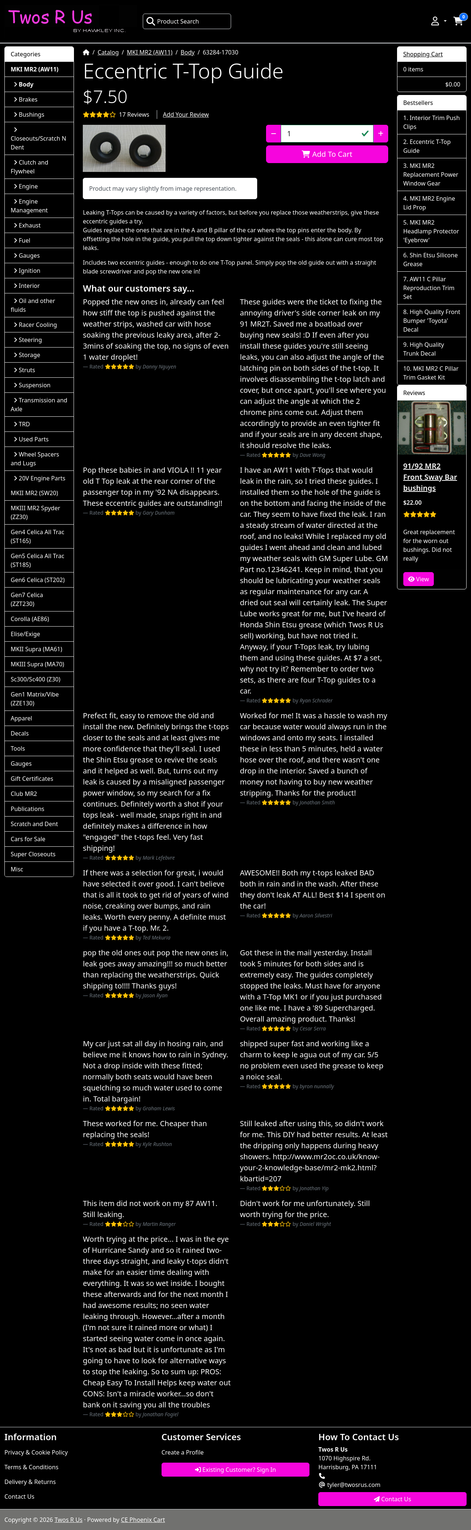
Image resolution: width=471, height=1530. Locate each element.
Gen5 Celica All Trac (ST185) (37, 560)
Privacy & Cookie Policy (36, 1452)
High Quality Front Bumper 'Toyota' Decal (431, 321)
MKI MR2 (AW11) (150, 52)
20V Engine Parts (39, 478)
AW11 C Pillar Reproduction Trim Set (429, 288)
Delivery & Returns (30, 1482)
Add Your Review (186, 114)
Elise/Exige (25, 634)
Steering (28, 340)
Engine (26, 186)
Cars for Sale (28, 839)
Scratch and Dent (34, 824)
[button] (438, 21)
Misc (17, 869)
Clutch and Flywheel (29, 166)
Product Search (172, 21)
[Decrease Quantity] (273, 133)
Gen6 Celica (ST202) (38, 580)
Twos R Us (68, 1520)
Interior (27, 286)
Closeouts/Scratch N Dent (38, 139)
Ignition (27, 271)
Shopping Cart (423, 54)
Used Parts (31, 439)
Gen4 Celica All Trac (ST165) (37, 536)
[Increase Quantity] (380, 133)
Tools (18, 748)
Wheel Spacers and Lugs (35, 458)
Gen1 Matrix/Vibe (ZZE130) (35, 698)
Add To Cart (327, 154)
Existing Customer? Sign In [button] (235, 1470)
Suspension (32, 385)
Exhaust (27, 225)
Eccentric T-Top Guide (427, 146)
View (418, 579)
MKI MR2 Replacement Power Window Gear (430, 174)
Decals (20, 733)
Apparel (21, 718)
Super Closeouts (33, 854)
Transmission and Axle (39, 404)
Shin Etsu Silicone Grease (430, 259)
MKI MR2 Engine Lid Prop (429, 202)
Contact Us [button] (392, 1499)
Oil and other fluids (33, 305)
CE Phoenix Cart (143, 1520)
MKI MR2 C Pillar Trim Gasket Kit (430, 372)
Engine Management (29, 205)
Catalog (108, 52)
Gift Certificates (32, 779)
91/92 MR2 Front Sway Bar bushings (430, 477)
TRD (22, 424)
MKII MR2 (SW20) (34, 493)
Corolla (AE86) (30, 619)
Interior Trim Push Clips (431, 122)
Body (188, 52)
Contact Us (19, 1496)
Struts (24, 370)
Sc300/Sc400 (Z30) (35, 679)
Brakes (26, 99)
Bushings (29, 114)
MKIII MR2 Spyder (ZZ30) (35, 512)
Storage (27, 355)
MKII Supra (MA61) (36, 649)
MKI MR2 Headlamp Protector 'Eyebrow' (431, 231)
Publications (27, 809)
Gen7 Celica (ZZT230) (27, 599)
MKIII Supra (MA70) (37, 664)
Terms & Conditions (31, 1467)
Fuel (22, 240)
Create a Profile (183, 1452)
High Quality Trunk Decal (423, 349)
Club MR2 (24, 794)
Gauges (27, 255)
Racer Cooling (35, 325)
